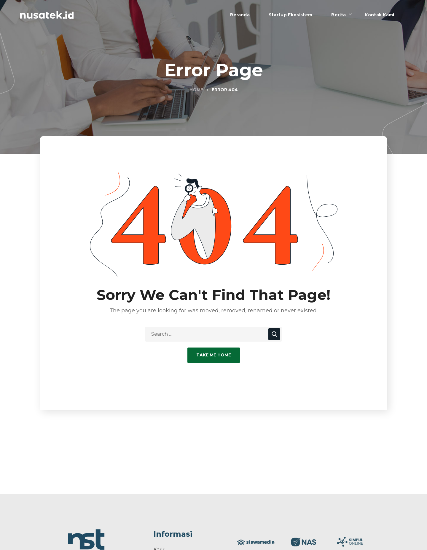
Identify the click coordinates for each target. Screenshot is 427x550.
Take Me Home (213, 355)
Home (196, 89)
